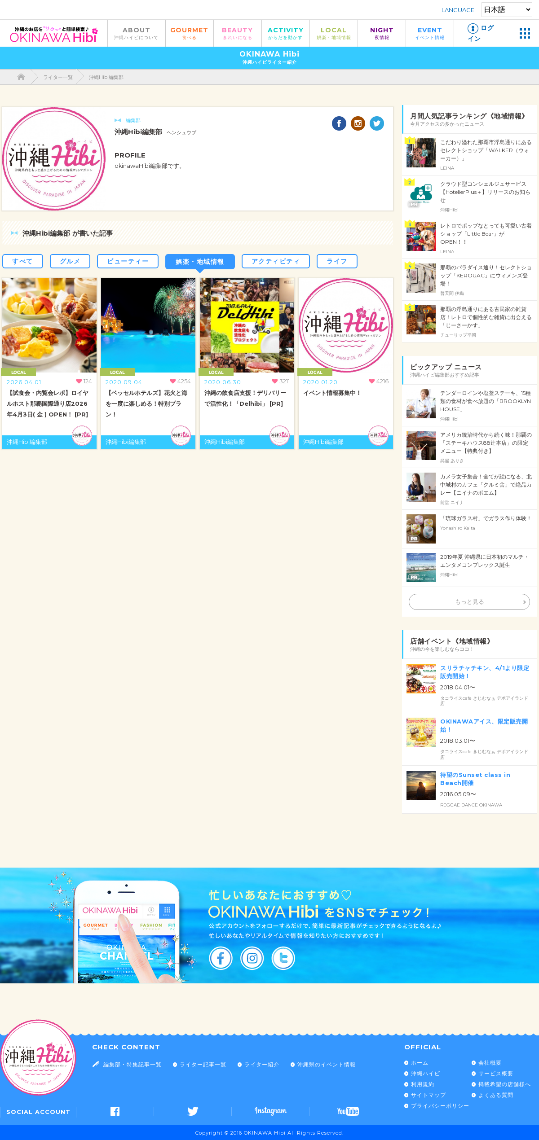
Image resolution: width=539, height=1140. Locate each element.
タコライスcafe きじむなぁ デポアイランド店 (484, 701)
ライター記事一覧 (203, 1064)
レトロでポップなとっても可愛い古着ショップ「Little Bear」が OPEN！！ (486, 233)
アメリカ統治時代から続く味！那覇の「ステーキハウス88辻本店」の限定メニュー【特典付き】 (486, 442)
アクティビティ (276, 261)
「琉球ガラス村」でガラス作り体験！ (486, 518)
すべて (22, 261)
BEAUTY (237, 33)
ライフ (337, 261)
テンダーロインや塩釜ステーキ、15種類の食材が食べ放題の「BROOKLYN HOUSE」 (485, 401)
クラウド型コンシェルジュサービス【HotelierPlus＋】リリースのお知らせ (485, 191)
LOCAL (334, 33)
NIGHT (382, 33)
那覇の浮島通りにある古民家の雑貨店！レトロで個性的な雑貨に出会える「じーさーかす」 (486, 317)
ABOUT (136, 33)
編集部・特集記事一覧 (132, 1064)
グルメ (70, 261)
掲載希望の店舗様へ (504, 1084)
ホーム (420, 1062)
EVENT (430, 33)
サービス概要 (495, 1073)
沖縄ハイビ (425, 1073)
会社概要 (490, 1062)
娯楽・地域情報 (200, 262)
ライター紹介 (261, 1064)
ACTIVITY (285, 33)
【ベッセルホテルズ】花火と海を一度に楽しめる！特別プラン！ (146, 404)
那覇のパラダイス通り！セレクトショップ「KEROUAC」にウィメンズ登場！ (486, 275)
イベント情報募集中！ (332, 393)
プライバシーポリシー (440, 1105)
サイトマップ (428, 1095)
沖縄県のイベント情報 (326, 1064)
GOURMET (189, 33)
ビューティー (128, 261)
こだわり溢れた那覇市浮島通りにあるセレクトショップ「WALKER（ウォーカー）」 (486, 150)
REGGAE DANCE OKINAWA (471, 805)
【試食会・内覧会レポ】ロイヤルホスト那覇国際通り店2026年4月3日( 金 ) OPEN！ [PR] (47, 404)
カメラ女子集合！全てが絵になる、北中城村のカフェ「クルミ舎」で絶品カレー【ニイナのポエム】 (486, 484)
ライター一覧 (58, 77)
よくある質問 (495, 1095)
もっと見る (469, 601)
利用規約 (422, 1084)
